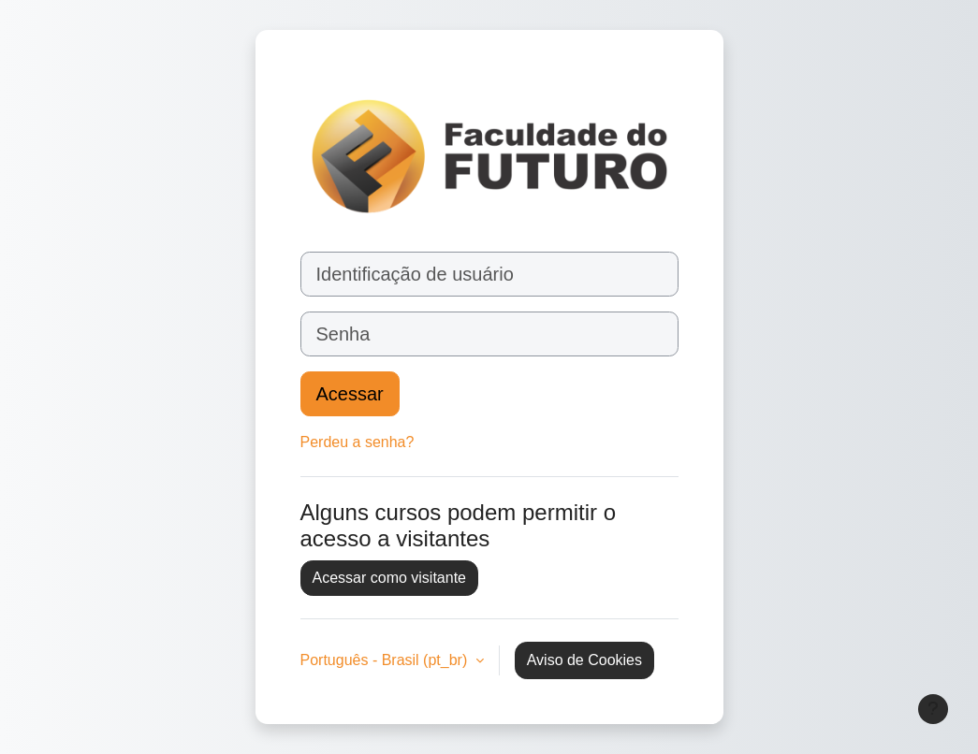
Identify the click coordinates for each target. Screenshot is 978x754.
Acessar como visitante (390, 578)
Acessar (350, 394)
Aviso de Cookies (584, 660)
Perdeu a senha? (357, 442)
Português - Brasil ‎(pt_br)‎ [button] (386, 660)
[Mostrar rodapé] (933, 709)
